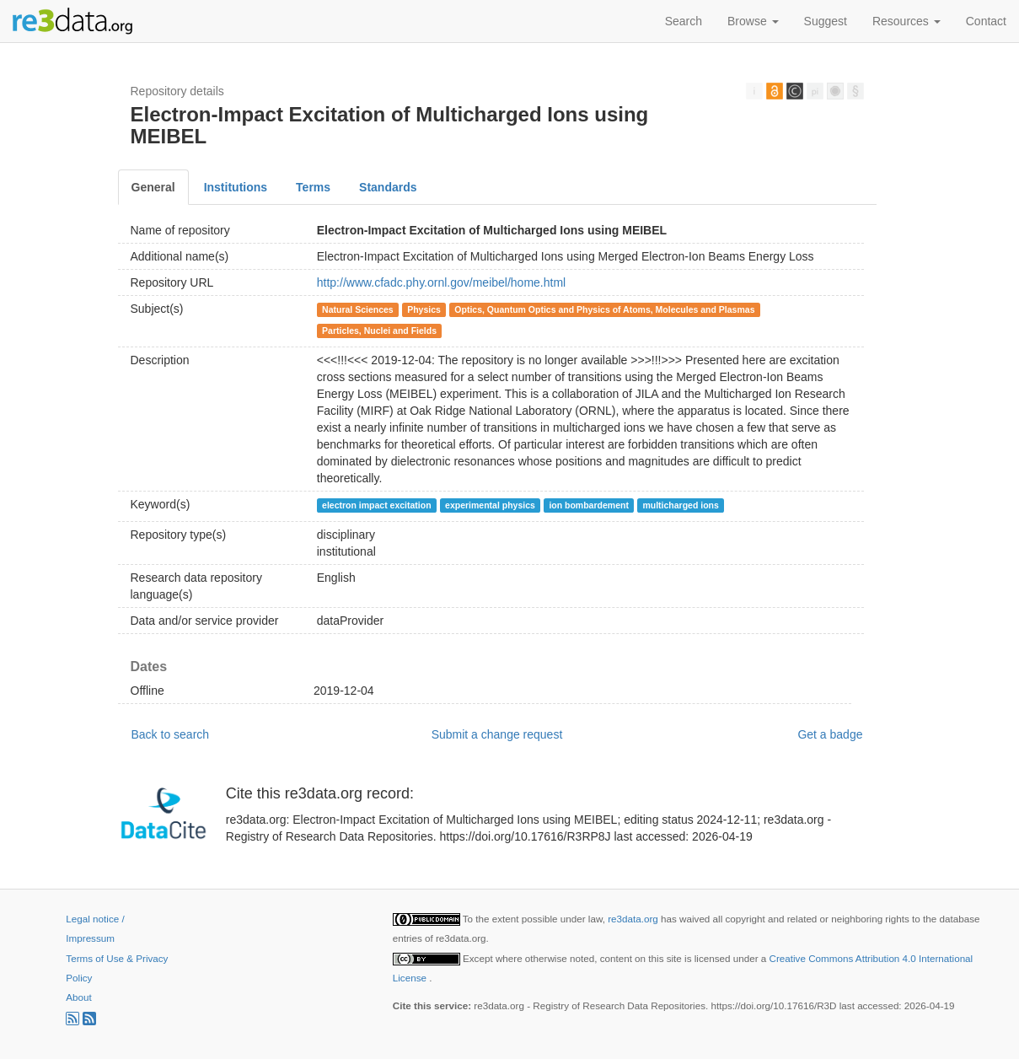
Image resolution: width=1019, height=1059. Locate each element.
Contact (986, 21)
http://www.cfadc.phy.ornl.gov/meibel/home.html (441, 282)
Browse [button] (753, 21)
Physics (424, 309)
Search (683, 21)
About (78, 997)
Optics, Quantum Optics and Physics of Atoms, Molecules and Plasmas (604, 309)
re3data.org (634, 918)
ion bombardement (589, 505)
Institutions (235, 187)
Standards (387, 187)
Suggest (825, 21)
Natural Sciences (358, 309)
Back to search (170, 734)
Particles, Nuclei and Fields (379, 330)
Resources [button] (906, 21)
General (153, 187)
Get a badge (829, 734)
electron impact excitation (377, 505)
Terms (313, 187)
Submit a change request (497, 734)
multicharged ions (680, 505)
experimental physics (490, 505)
